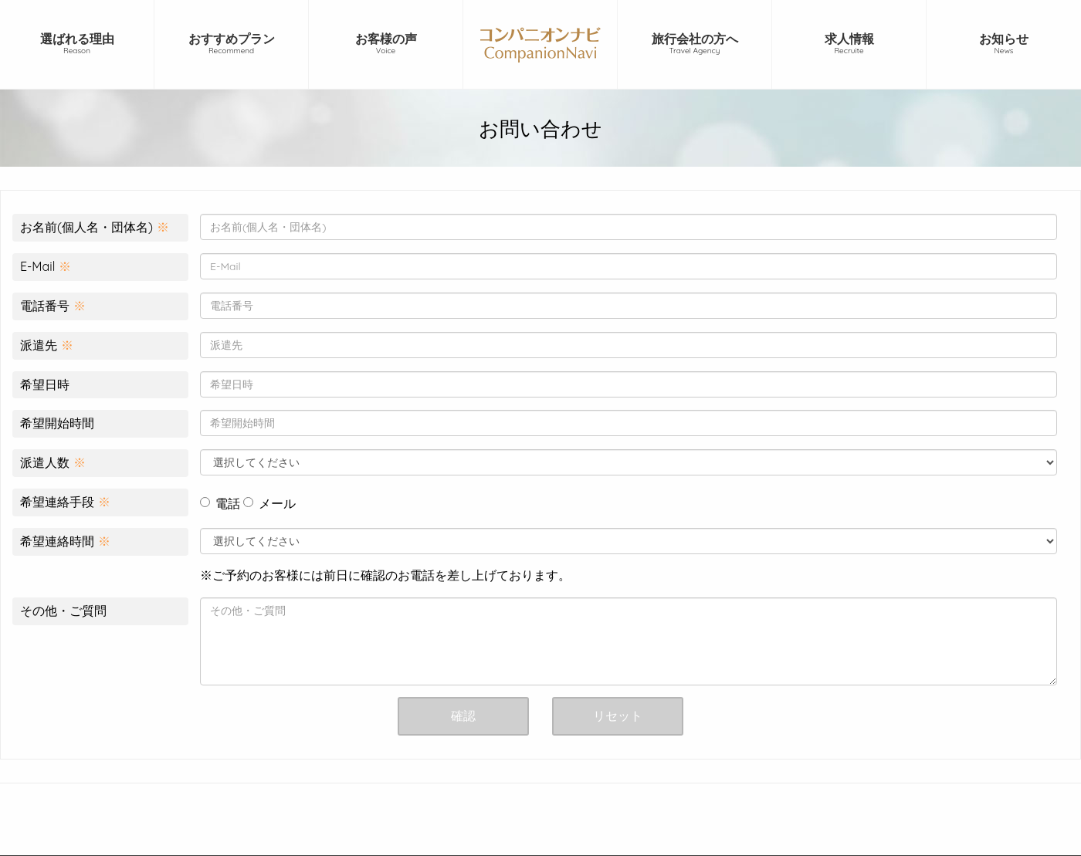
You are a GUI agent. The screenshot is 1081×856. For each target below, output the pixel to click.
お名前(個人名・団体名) (94, 227)
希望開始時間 (57, 423)
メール (269, 503)
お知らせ (1004, 44)
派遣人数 (53, 462)
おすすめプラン (231, 44)
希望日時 (44, 384)
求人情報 (849, 44)
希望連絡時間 (65, 541)
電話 (220, 503)
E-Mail (45, 266)
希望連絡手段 (65, 501)
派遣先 (46, 345)
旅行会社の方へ (694, 44)
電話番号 (53, 305)
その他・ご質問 (63, 610)
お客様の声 (386, 44)
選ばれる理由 (77, 44)
